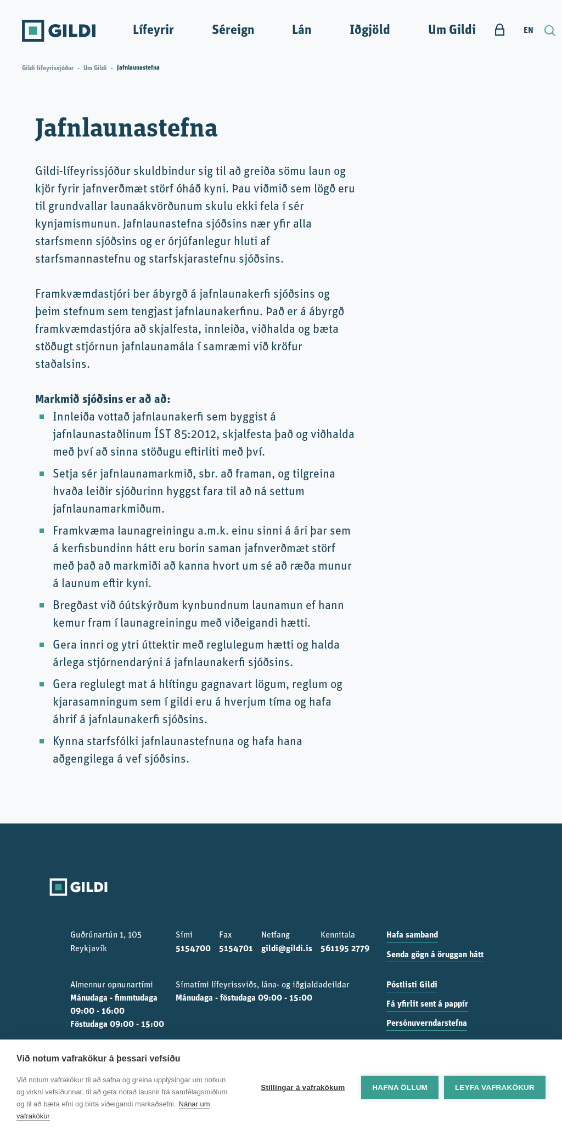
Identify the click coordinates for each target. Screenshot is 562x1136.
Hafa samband (412, 935)
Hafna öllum (400, 1087)
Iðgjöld (370, 30)
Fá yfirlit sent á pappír (427, 1004)
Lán (302, 30)
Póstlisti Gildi (411, 985)
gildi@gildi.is (286, 949)
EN (528, 30)
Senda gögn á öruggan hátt (435, 955)
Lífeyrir (153, 30)
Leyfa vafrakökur (495, 1087)
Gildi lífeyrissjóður (48, 68)
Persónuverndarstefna (426, 1023)
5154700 (193, 949)
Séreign (233, 30)
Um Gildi (452, 30)
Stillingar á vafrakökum (303, 1087)
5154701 (236, 949)
